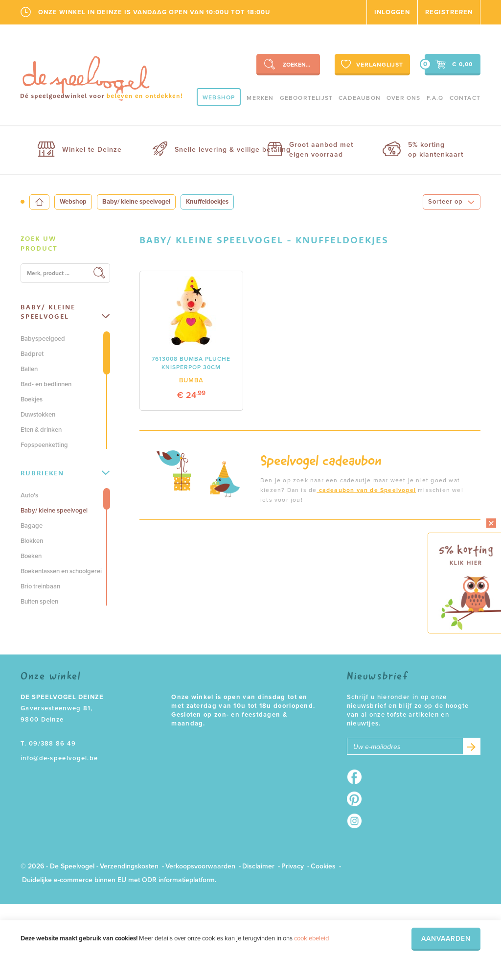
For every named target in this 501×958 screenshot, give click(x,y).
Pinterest (357, 799)
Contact (465, 97)
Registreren (449, 12)
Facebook (357, 777)
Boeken (31, 556)
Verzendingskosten (129, 866)
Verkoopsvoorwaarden (200, 866)
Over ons (404, 97)
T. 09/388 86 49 (48, 744)
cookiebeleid (311, 938)
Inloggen (392, 12)
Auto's (29, 495)
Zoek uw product (39, 243)
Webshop (219, 97)
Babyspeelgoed (43, 339)
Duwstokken (38, 415)
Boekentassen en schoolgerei (61, 571)
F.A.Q (435, 97)
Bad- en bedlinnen (46, 384)
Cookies (323, 866)
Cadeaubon (360, 97)
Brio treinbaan (40, 586)
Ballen (29, 369)
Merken (260, 97)
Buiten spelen (39, 602)
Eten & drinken (41, 430)
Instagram (357, 821)
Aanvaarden (446, 939)
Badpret (32, 354)
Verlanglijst (371, 64)
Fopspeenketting (44, 445)
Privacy (292, 866)
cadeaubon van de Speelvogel (366, 490)
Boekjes (32, 399)
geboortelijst (306, 97)
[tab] (65, 244)
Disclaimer (258, 866)
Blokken (32, 541)
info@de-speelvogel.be (59, 758)
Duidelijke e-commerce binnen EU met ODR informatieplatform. (119, 880)
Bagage (32, 526)
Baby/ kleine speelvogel (136, 202)
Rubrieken (65, 472)
